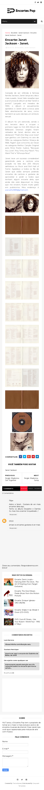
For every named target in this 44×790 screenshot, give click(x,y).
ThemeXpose (17, 784)
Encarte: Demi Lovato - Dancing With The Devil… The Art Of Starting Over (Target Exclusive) (27, 584)
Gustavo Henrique (11, 650)
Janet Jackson (24, 33)
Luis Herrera (9, 641)
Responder (13, 515)
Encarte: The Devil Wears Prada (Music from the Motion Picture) (27, 594)
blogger (23, 489)
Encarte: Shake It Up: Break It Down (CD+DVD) (27, 612)
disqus (30, 489)
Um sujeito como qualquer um (16, 661)
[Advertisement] (21, 696)
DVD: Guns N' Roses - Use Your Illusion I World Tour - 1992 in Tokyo (25, 622)
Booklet (14, 33)
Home (7, 33)
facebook (37, 489)
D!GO (11, 522)
